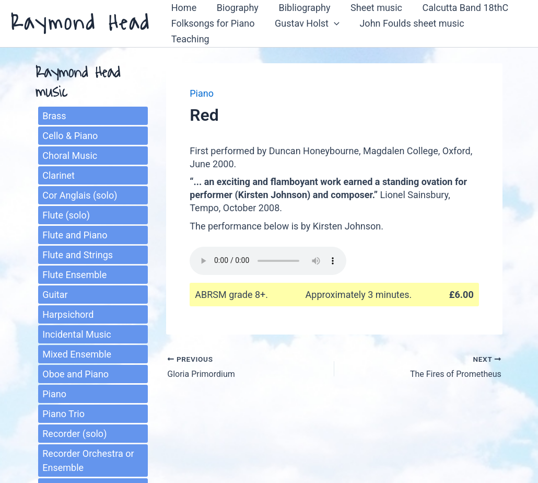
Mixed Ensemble (76, 352)
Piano (54, 392)
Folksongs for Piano (212, 30)
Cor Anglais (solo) (79, 193)
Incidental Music (76, 332)
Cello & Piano (70, 134)
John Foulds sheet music (408, 30)
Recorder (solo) (74, 432)
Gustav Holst (305, 30)
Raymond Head (80, 22)
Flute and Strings (77, 253)
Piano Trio (63, 412)
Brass (54, 114)
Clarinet (58, 173)
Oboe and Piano (75, 372)
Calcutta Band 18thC (459, 14)
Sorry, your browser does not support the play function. (268, 259)
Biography (235, 14)
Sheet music (371, 14)
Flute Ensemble (74, 273)
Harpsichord (67, 312)
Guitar (54, 293)
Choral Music (69, 153)
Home (182, 14)
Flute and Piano (74, 233)
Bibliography (301, 14)
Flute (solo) (66, 213)
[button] (331, 30)
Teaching (498, 30)
